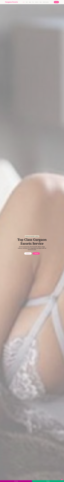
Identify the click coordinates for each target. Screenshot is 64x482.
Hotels (41, 2)
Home (24, 2)
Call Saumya (16, 481)
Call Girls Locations (46, 2)
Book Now (56, 2)
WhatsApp (36, 253)
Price (33, 2)
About (27, 2)
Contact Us (36, 2)
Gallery (30, 2)
